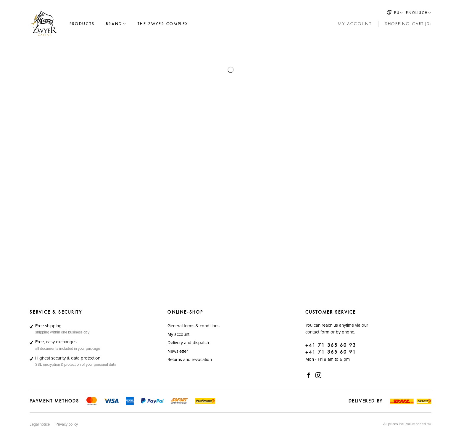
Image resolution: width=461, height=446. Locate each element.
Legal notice (40, 424)
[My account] (355, 24)
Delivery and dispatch (188, 342)
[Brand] (114, 24)
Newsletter (177, 351)
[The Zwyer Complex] (163, 24)
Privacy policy (67, 424)
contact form (318, 332)
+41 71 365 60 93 (330, 345)
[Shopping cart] (408, 24)
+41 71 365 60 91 (330, 352)
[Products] (82, 24)
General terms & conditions (193, 326)
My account (178, 334)
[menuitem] (82, 24)
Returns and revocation (189, 359)
